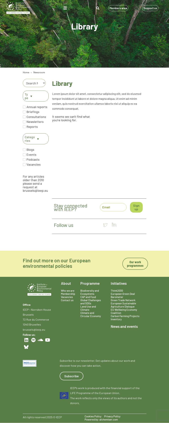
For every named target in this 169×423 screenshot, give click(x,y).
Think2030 (117, 290)
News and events (124, 326)
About (66, 283)
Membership (68, 293)
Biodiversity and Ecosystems (89, 292)
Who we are (67, 290)
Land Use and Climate (88, 308)
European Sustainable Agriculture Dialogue (123, 305)
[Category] (34, 83)
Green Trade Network (123, 300)
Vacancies (67, 297)
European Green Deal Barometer (123, 295)
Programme (90, 283)
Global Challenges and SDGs (90, 302)
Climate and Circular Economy (90, 314)
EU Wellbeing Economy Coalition (124, 311)
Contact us (67, 300)
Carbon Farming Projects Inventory (125, 317)
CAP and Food (88, 297)
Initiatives (119, 283)
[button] (65, 8)
